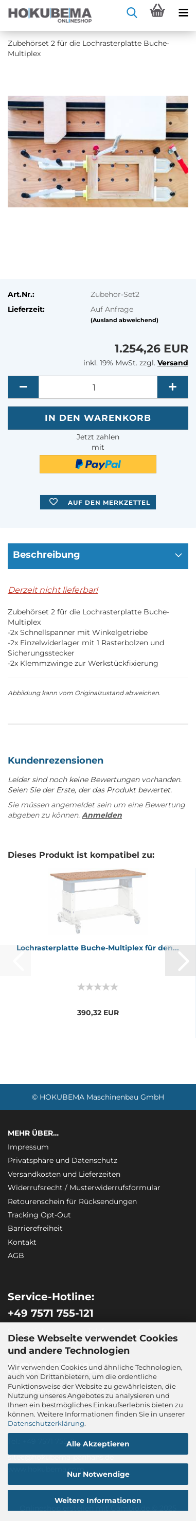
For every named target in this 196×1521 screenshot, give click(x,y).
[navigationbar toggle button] (183, 13)
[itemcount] (98, 387)
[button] (23, 387)
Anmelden (102, 815)
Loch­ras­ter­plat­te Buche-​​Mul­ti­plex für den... (97, 947)
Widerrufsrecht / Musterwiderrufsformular (84, 1187)
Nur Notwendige (98, 1474)
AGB (16, 1255)
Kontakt (22, 1242)
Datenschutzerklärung (46, 1423)
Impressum (28, 1147)
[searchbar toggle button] (132, 13)
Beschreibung (46, 554)
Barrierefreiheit (35, 1228)
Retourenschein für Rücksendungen (72, 1201)
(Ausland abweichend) (124, 320)
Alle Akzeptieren (98, 1443)
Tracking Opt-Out (39, 1214)
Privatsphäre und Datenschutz (62, 1160)
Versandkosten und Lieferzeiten (64, 1174)
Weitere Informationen (98, 1500)
